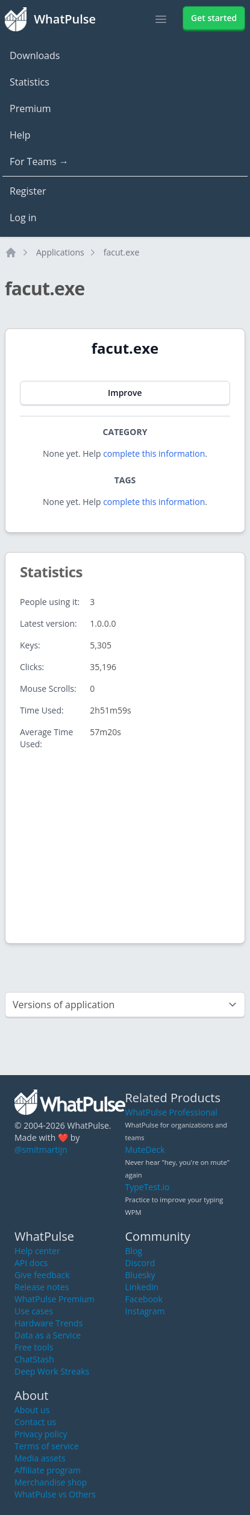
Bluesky (140, 1275)
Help (20, 135)
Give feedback (42, 1275)
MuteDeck (145, 1149)
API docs (31, 1263)
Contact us (35, 1422)
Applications (60, 252)
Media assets (40, 1458)
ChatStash (34, 1359)
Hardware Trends (48, 1323)
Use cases (33, 1311)
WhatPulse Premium (54, 1299)
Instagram (145, 1311)
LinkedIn (142, 1287)
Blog (134, 1250)
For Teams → (39, 161)
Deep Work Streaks (51, 1371)
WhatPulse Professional (171, 1112)
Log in (23, 217)
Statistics (29, 82)
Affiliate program (47, 1470)
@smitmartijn (40, 1149)
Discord (140, 1263)
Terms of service (46, 1446)
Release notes (41, 1287)
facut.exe (122, 252)
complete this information (154, 453)
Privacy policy (40, 1434)
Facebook (144, 1299)
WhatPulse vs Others (55, 1494)
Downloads (35, 55)
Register (28, 191)
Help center (37, 1250)
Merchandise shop (50, 1482)
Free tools (33, 1347)
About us (31, 1410)
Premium (30, 108)
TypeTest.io (147, 1187)
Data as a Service (47, 1335)
